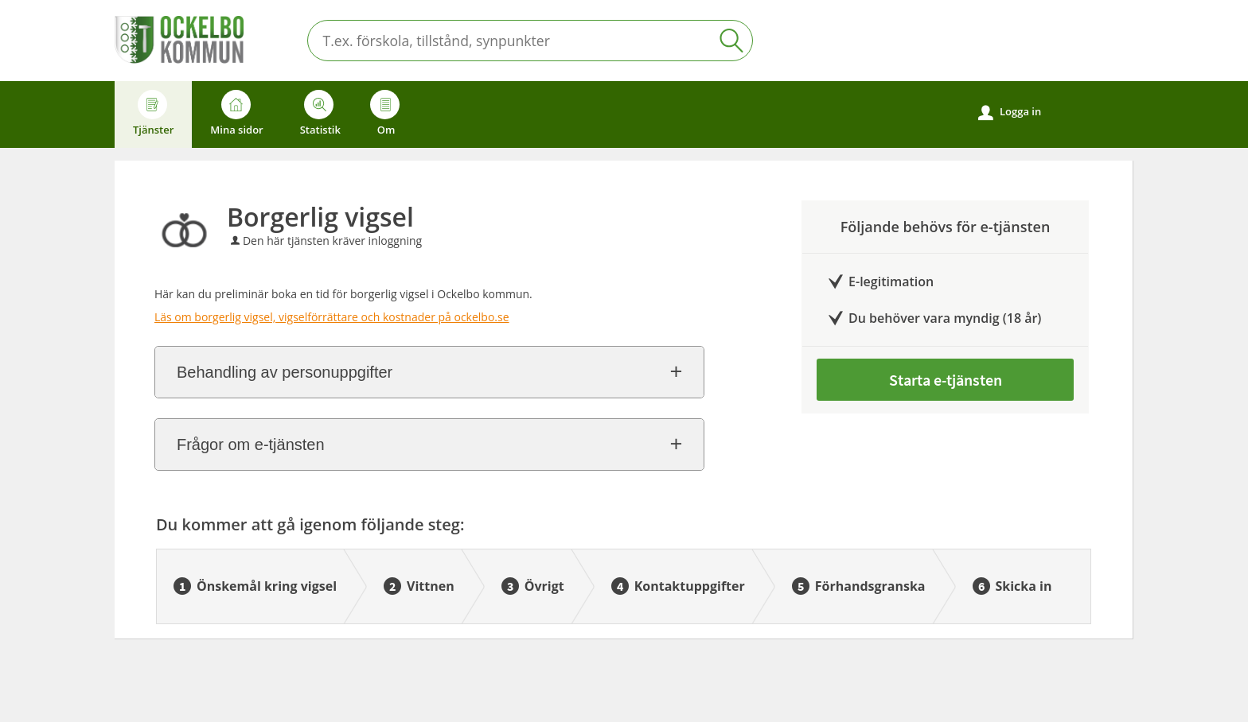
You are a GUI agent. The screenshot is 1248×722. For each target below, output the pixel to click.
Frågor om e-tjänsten (251, 444)
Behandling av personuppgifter (284, 372)
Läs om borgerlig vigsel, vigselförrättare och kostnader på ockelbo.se (331, 316)
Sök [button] (731, 40)
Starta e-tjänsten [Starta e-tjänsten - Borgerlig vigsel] (945, 380)
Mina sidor (236, 113)
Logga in (1009, 112)
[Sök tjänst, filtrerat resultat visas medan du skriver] (530, 40)
